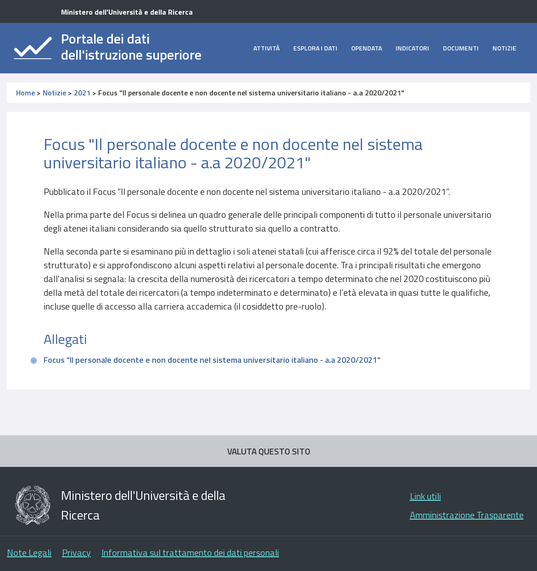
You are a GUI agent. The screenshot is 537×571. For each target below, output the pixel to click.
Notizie (504, 48)
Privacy (76, 552)
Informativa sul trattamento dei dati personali (190, 552)
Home (25, 92)
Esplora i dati (315, 48)
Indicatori (412, 48)
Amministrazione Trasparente (467, 515)
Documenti (461, 48)
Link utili (425, 496)
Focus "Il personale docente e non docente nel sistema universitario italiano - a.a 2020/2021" (212, 360)
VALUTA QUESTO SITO (268, 451)
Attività (266, 48)
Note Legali (29, 552)
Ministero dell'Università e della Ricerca (127, 11)
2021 (82, 92)
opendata (366, 48)
